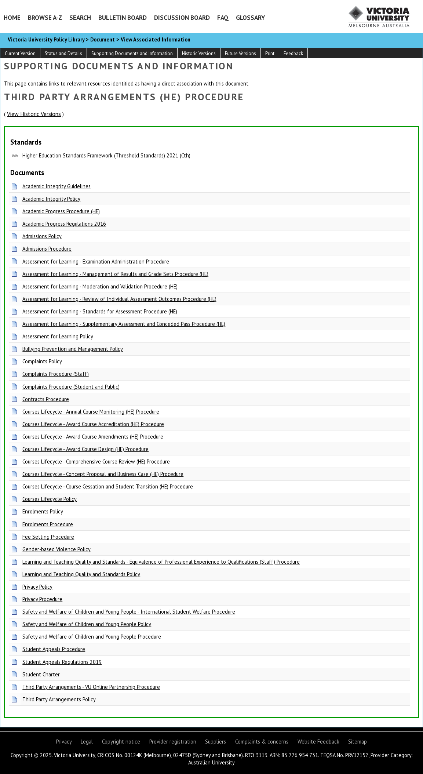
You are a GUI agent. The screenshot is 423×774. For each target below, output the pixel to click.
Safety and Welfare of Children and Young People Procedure (91, 636)
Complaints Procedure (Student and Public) (71, 386)
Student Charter (41, 674)
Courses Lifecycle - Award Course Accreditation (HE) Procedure (93, 424)
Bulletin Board (122, 17)
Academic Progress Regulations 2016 (64, 223)
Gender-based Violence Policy (56, 549)
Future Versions (240, 53)
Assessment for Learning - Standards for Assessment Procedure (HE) (99, 311)
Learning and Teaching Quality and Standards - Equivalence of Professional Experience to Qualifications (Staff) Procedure (161, 561)
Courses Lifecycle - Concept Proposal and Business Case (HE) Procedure (102, 473)
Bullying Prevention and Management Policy (72, 348)
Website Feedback (318, 741)
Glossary (250, 17)
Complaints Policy (42, 361)
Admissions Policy (42, 236)
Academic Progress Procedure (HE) (61, 211)
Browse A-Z (45, 17)
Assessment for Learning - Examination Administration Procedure (95, 261)
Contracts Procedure (45, 399)
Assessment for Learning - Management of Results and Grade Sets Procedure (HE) (115, 273)
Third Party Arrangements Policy (59, 699)
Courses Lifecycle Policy (49, 498)
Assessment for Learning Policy (57, 336)
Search (80, 17)
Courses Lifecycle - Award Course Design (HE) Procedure (85, 449)
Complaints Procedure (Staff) (55, 373)
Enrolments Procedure (47, 524)
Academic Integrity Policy (51, 198)
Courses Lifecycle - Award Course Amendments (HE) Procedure (92, 436)
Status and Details (63, 53)
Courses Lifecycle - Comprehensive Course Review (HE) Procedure (96, 461)
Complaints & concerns (261, 741)
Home (12, 17)
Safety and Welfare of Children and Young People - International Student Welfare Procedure (128, 611)
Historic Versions (199, 53)
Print (269, 53)
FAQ (223, 17)
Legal (87, 741)
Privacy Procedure (42, 599)
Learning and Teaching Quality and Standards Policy (81, 574)
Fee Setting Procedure (48, 536)
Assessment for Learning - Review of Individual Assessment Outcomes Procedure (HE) (119, 298)
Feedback (293, 53)
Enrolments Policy (42, 511)
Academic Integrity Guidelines (56, 186)
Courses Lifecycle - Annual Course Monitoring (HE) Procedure (90, 411)
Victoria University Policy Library (46, 39)
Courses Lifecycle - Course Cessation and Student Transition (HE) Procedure (107, 486)
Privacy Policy (37, 586)
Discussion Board (182, 17)
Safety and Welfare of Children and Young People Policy (86, 624)
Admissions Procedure (47, 248)
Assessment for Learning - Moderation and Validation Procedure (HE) (100, 286)
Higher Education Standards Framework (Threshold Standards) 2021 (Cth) (106, 155)
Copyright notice (121, 741)
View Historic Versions (34, 113)
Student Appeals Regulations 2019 (62, 661)
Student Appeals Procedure (53, 649)
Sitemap (357, 741)
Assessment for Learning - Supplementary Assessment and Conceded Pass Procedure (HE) (123, 323)
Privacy (64, 741)
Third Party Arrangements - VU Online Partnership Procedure (91, 686)
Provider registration (172, 741)
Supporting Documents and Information (132, 53)
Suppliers (215, 741)
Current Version (20, 53)
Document (102, 39)
